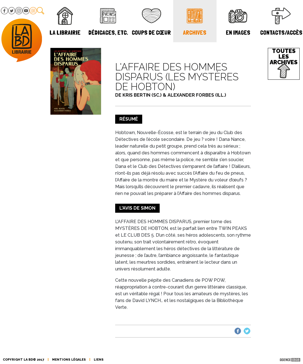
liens (99, 359)
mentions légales (69, 359)
